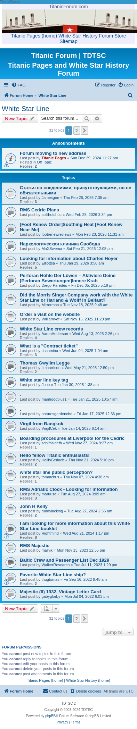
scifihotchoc (51, 214)
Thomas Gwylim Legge (45, 363)
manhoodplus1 (53, 399)
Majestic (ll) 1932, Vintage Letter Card (60, 591)
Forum (106, 36)
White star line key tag (44, 380)
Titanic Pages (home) (34, 36)
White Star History (78, 36)
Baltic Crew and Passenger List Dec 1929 (64, 560)
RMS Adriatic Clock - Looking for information (69, 489)
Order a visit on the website (50, 314)
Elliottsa (48, 263)
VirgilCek (49, 428)
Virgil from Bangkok (41, 423)
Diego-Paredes (54, 285)
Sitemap (68, 41)
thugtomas (50, 579)
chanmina (49, 351)
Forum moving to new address (53, 153)
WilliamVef (50, 319)
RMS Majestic (34, 545)
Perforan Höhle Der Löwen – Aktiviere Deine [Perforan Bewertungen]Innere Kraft (67, 278)
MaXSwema (51, 248)
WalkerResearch (55, 565)
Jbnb (45, 385)
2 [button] (76, 130)
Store (120, 36)
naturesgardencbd (56, 414)
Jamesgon (50, 197)
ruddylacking (52, 511)
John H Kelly (34, 506)
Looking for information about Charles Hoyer (69, 258)
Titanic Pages (53, 158)
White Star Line (25, 108)
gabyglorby (50, 596)
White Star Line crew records (51, 329)
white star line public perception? (56, 472)
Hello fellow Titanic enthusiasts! (55, 455)
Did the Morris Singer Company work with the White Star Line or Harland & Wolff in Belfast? (76, 297)
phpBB (50, 716)
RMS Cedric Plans (39, 209)
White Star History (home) (88, 680)
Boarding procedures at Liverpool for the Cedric (72, 438)
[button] (84, 130)
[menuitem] (18, 85)
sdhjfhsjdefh (51, 443)
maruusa (48, 494)
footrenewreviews (56, 234)
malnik (47, 550)
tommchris (50, 477)
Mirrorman (50, 305)
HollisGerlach (52, 460)
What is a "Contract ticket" (49, 346)
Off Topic (44, 162)
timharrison (50, 368)
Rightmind (50, 533)
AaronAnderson (54, 334)
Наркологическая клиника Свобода (60, 243)
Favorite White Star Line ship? (53, 574)
